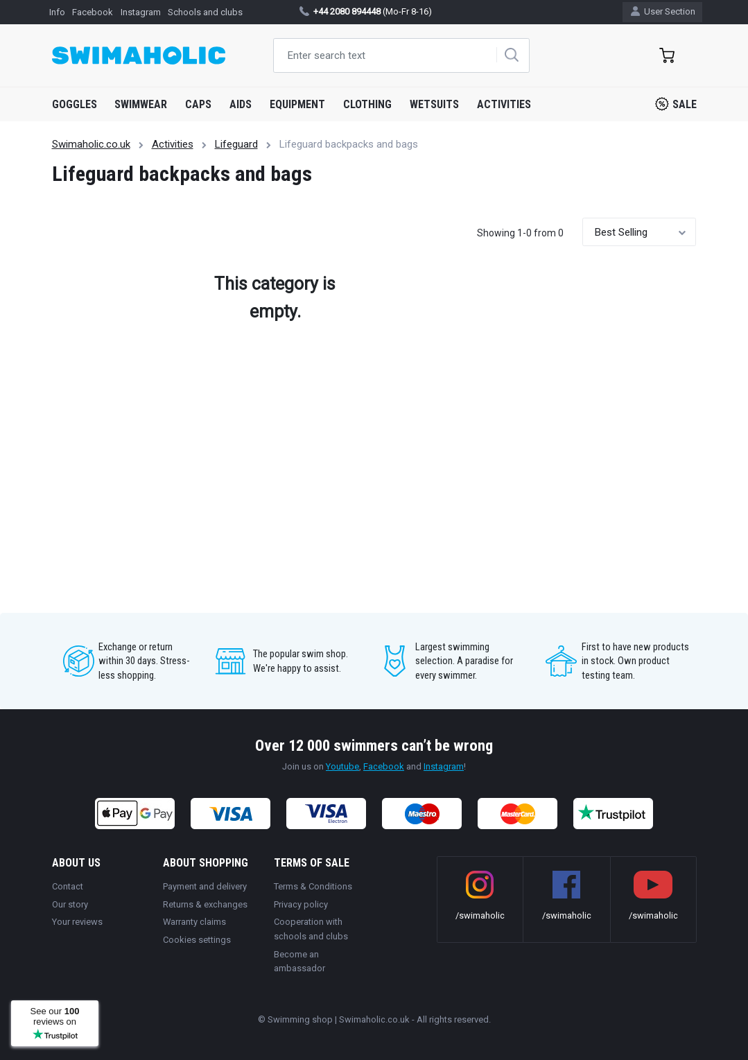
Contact (67, 886)
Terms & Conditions (313, 886)
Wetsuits (434, 104)
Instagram (141, 12)
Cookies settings (197, 940)
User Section (663, 11)
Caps (198, 104)
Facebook (92, 12)
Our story (70, 904)
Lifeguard (236, 144)
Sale (676, 104)
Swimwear (140, 104)
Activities (504, 104)
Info (57, 12)
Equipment (297, 104)
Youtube (342, 766)
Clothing (367, 104)
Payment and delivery (205, 886)
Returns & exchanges (205, 904)
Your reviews (77, 921)
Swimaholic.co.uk (91, 144)
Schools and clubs (205, 12)
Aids (240, 104)
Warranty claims (194, 921)
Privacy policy (301, 904)
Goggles (74, 104)
